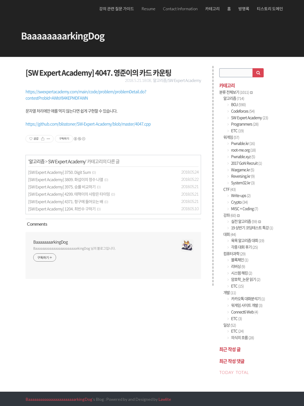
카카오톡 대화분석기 (247, 298)
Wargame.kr (242, 169)
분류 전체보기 (236, 92)
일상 (229, 325)
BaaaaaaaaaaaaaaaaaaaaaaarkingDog (59, 399)
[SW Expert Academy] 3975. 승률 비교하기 (61, 187)
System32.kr (242, 182)
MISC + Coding (244, 208)
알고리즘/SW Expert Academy (177, 80)
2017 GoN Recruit (246, 163)
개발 (229, 292)
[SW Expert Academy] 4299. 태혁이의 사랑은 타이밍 (69, 194)
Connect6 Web (244, 312)
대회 (229, 234)
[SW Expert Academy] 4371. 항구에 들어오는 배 (65, 201)
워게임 (231, 137)
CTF (229, 189)
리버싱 (237, 266)
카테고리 (212, 8)
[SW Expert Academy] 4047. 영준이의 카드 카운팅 (98, 72)
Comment (36, 224)
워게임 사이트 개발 (246, 305)
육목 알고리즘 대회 (247, 240)
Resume (148, 8)
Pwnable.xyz (242, 156)
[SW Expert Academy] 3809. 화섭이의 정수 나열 (65, 179)
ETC (237, 130)
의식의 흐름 (242, 337)
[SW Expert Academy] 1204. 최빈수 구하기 (61, 209)
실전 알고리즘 (245, 221)
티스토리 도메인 (270, 8)
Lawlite (164, 399)
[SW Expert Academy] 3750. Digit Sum (59, 172)
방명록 (243, 8)
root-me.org (243, 150)
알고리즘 (36, 161)
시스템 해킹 (241, 273)
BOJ (238, 104)
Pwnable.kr (242, 143)
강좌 (231, 215)
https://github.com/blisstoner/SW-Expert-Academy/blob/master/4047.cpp (88, 124)
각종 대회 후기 (244, 247)
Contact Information (180, 8)
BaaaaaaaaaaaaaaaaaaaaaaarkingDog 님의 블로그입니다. (74, 248)
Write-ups (240, 195)
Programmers (244, 124)
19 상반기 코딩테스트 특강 (251, 227)
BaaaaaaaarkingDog (62, 35)
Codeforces (242, 111)
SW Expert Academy (66, 161)
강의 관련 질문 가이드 (116, 8)
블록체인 (239, 259)
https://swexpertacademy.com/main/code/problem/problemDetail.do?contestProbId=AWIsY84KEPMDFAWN (86, 94)
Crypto (239, 202)
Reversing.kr (242, 176)
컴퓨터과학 (234, 253)
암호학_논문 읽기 (245, 279)
